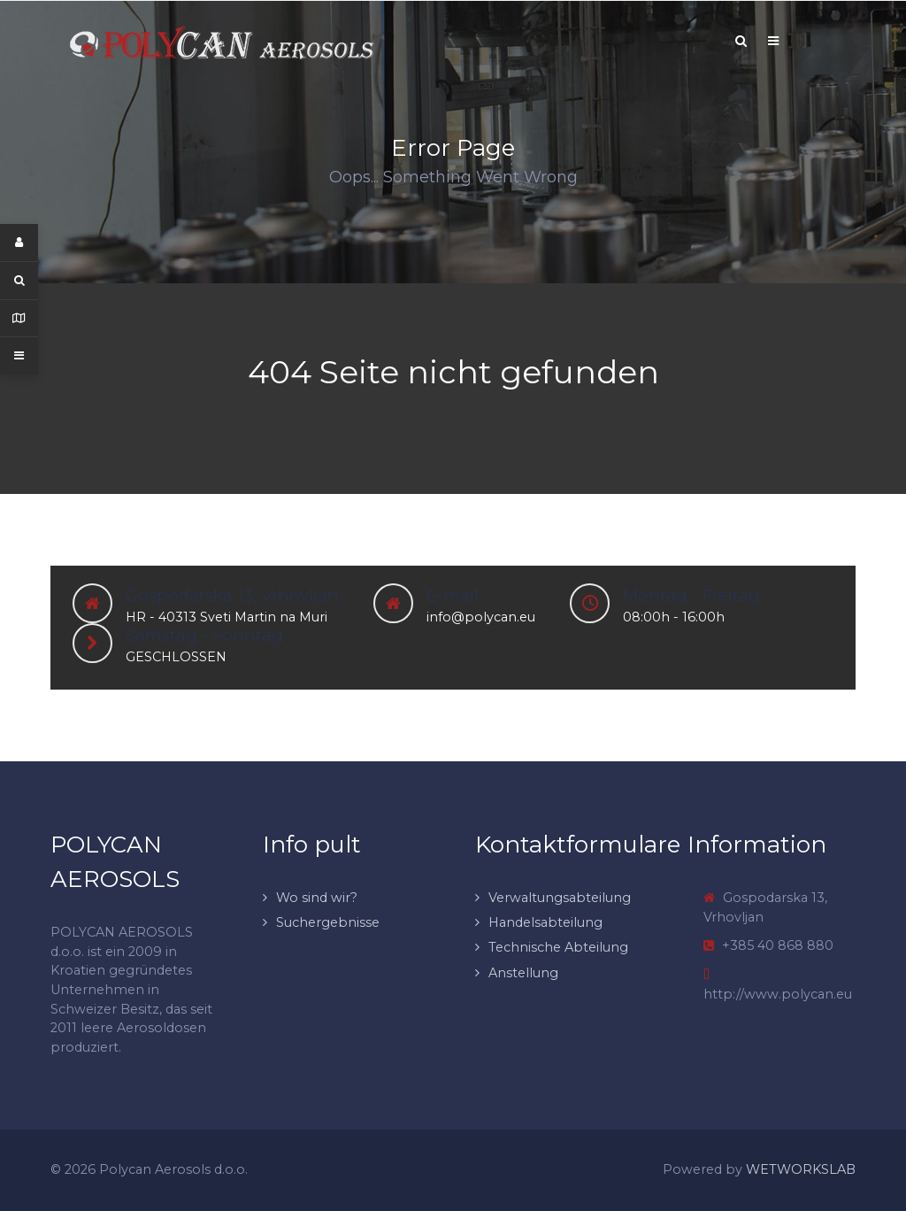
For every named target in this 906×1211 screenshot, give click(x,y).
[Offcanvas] (773, 40)
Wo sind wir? (316, 898)
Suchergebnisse (328, 922)
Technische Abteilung (558, 947)
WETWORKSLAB (801, 1169)
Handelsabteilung (545, 922)
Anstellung (523, 973)
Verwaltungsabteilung (559, 898)
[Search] (740, 40)
